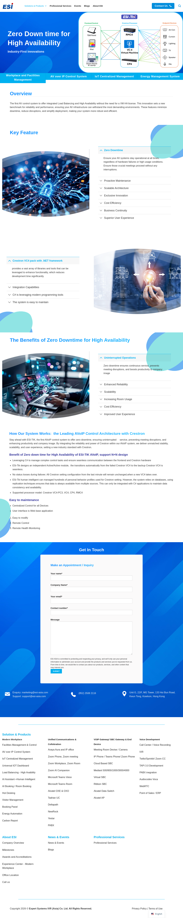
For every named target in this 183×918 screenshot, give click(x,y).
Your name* (91, 577)
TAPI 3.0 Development (151, 765)
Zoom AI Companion (59, 770)
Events (77, 6)
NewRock (53, 811)
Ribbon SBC (100, 784)
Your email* (91, 600)
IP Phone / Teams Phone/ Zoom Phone (114, 756)
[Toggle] (101, 150)
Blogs (87, 6)
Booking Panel (10, 807)
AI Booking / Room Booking (16, 786)
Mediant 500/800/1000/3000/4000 (111, 770)
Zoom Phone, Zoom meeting (63, 756)
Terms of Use (156, 908)
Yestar (51, 818)
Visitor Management (12, 800)
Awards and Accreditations (16, 856)
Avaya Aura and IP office (61, 749)
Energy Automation (12, 813)
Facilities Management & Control (19, 745)
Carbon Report (10, 820)
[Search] (179, 6)
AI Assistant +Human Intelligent (18, 779)
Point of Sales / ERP (150, 793)
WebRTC (144, 786)
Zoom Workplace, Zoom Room (64, 763)
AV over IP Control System (16, 752)
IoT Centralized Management (17, 758)
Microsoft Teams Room (60, 784)
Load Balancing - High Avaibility (18, 772)
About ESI (98, 6)
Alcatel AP (99, 798)
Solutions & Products (35, 6)
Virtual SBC (100, 777)
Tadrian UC (54, 798)
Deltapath (53, 804)
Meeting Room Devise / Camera (111, 749)
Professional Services (60, 6)
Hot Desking (8, 793)
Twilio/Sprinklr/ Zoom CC (153, 758)
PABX (51, 825)
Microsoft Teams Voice (60, 777)
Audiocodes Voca (149, 779)
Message (91, 637)
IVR (142, 752)
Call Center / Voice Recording (155, 745)
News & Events (56, 843)
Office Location (10, 875)
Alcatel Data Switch (104, 791)
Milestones (8, 850)
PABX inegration (148, 772)
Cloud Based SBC (103, 763)
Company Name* (91, 589)
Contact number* (91, 612)
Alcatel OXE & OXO (58, 791)
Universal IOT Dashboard (16, 765)
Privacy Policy (139, 908)
